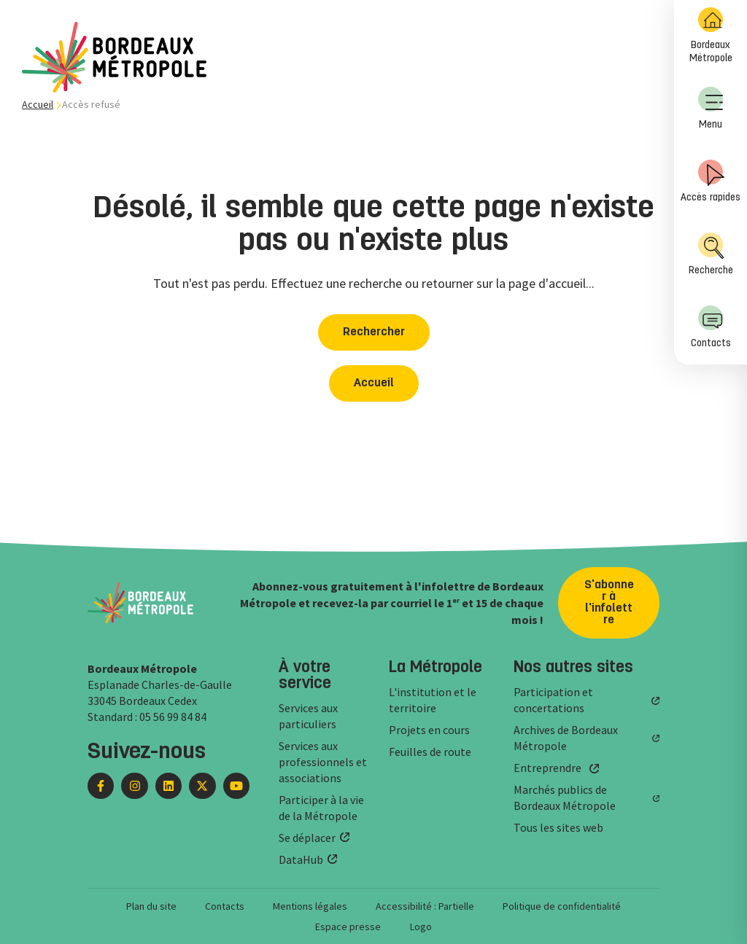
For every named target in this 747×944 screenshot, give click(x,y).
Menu (710, 108)
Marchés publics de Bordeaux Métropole (565, 797)
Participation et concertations (553, 699)
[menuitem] (710, 36)
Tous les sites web (558, 827)
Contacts (711, 326)
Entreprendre (547, 767)
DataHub (301, 859)
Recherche (711, 254)
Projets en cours (429, 729)
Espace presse (348, 926)
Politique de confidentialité (562, 906)
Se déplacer (307, 837)
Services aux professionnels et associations (323, 761)
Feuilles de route (430, 751)
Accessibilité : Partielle (425, 906)
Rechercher (374, 332)
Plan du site (151, 906)
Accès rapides (710, 181)
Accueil (37, 104)
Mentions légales (310, 906)
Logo (421, 926)
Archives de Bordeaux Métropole (566, 737)
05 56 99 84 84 (172, 716)
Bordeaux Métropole (710, 35)
